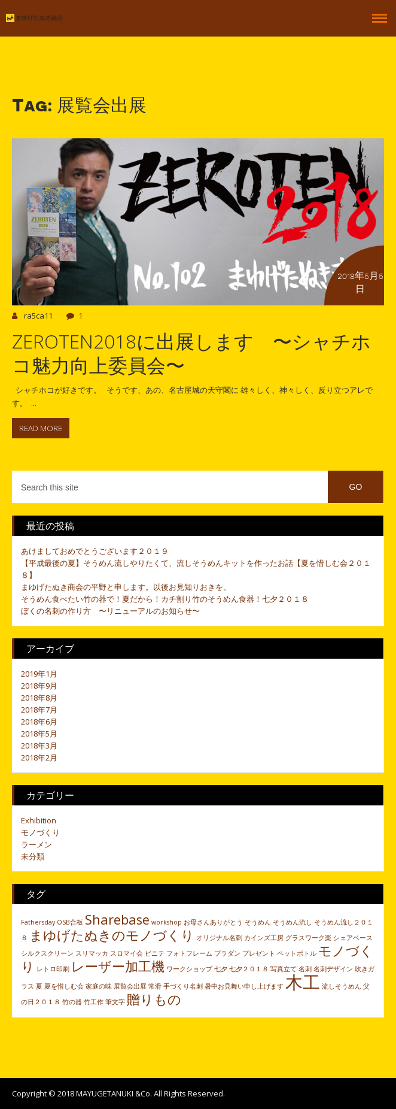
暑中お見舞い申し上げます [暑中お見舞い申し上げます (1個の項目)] (244, 986)
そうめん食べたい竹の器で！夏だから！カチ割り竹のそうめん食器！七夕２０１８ (165, 598)
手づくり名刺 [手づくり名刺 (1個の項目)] (183, 986)
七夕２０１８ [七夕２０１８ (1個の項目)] (249, 969)
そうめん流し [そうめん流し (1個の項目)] (292, 922)
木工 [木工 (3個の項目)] (302, 982)
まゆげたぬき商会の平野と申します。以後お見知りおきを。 (126, 586)
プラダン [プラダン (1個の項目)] (227, 953)
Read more (40, 428)
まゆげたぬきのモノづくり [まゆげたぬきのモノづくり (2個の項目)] (111, 935)
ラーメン (36, 844)
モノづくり (40, 832)
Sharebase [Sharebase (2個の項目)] (117, 919)
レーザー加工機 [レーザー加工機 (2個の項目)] (118, 966)
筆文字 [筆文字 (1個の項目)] (115, 1002)
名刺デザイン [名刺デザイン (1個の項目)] (333, 969)
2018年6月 (39, 721)
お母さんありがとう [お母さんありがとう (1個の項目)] (213, 922)
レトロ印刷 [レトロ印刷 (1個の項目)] (52, 969)
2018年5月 (39, 733)
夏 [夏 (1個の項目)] (39, 986)
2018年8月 (39, 697)
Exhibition (38, 820)
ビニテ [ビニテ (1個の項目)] (155, 953)
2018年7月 (39, 709)
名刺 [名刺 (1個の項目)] (305, 969)
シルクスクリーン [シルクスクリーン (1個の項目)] (47, 953)
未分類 (32, 856)
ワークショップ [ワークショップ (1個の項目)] (189, 969)
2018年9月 (39, 685)
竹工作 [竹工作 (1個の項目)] (93, 1002)
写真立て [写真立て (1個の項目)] (283, 969)
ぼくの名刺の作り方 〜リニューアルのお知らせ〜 (110, 610)
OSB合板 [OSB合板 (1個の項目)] (70, 922)
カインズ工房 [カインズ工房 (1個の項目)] (264, 938)
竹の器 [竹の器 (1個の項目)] (72, 1002)
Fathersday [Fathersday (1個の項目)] (38, 922)
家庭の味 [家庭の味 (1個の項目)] (99, 986)
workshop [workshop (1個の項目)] (166, 922)
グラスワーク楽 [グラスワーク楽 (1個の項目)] (308, 938)
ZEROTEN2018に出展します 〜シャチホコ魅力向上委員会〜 (191, 353)
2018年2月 (39, 757)
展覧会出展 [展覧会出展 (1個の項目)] (130, 986)
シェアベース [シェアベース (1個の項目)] (353, 938)
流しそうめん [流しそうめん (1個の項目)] (341, 986)
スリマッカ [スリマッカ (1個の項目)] (91, 953)
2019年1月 (39, 673)
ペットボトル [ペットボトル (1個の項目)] (296, 953)
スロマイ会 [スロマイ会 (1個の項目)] (126, 953)
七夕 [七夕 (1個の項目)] (220, 969)
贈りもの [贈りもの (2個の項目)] (154, 999)
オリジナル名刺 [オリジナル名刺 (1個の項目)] (219, 938)
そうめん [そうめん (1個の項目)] (258, 922)
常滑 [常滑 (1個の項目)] (155, 986)
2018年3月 (39, 745)
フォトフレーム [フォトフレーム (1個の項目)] (189, 953)
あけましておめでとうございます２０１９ (95, 551)
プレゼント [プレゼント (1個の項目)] (258, 953)
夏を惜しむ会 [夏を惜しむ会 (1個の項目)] (64, 986)
